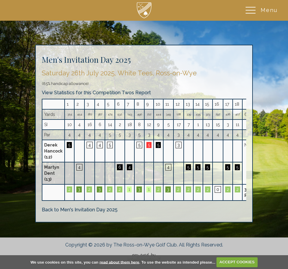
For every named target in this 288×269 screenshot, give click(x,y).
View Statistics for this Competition (81, 92)
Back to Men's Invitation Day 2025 (80, 210)
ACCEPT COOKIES (237, 262)
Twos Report (136, 92)
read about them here (119, 262)
